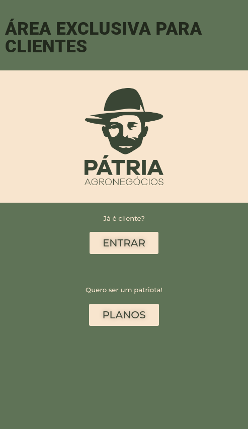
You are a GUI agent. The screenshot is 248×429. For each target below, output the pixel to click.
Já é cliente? (124, 218)
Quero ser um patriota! (124, 290)
